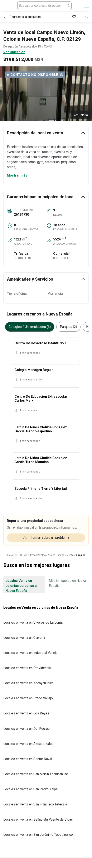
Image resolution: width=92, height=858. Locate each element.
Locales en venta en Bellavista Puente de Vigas (38, 819)
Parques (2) (68, 327)
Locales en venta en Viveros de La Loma (33, 622)
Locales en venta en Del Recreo (26, 729)
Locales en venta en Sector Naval (27, 759)
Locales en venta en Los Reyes (26, 713)
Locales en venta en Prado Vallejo (28, 698)
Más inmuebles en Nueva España (67, 583)
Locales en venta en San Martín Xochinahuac (35, 774)
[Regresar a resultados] (23, 17)
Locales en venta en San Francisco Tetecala (35, 804)
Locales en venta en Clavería (24, 638)
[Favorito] (74, 17)
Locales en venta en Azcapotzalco (28, 744)
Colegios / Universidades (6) (30, 327)
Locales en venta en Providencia (27, 668)
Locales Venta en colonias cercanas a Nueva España (21, 586)
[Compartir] (86, 16)
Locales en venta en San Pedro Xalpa (30, 789)
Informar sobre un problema (46, 538)
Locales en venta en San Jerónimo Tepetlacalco (38, 835)
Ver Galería (80, 115)
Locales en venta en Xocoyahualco (28, 683)
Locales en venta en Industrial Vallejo (30, 653)
